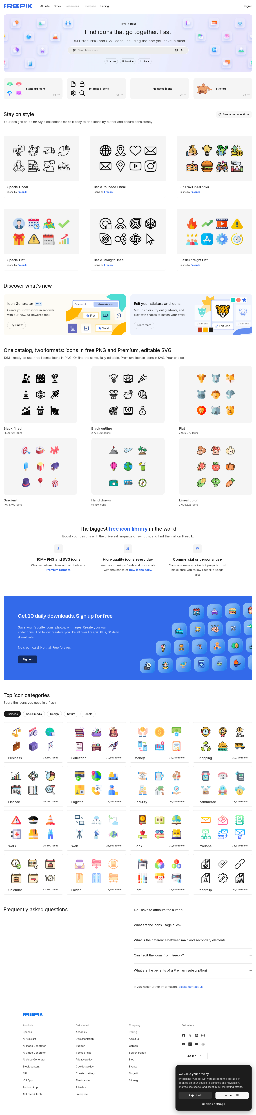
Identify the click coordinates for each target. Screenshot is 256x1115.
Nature (71, 714)
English (194, 1056)
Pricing (104, 6)
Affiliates (81, 1087)
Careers (134, 1045)
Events (133, 1066)
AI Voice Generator (34, 1059)
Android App (30, 1087)
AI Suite (45, 6)
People (88, 714)
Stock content (31, 1066)
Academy (81, 1031)
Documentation (85, 1038)
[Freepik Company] (33, 1013)
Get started (82, 1025)
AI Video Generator (34, 1052)
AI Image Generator (34, 1045)
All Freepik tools (32, 1094)
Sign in (248, 6)
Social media (34, 714)
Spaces (27, 1031)
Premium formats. (58, 570)
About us (134, 1038)
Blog (131, 1059)
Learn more (144, 324)
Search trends (137, 1052)
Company (134, 1025)
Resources (72, 6)
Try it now (16, 324)
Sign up (28, 659)
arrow (111, 61)
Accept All (232, 1095)
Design (54, 714)
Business (12, 714)
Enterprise (89, 6)
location (127, 61)
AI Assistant (29, 1038)
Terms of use (84, 1052)
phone (145, 61)
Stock (57, 6)
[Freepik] (18, 6)
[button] (73, 50)
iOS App (28, 1080)
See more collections (234, 114)
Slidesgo (134, 1080)
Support (80, 1045)
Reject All (195, 1095)
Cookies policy (85, 1066)
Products (28, 1025)
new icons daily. (140, 570)
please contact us (191, 986)
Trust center (83, 1080)
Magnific (134, 1073)
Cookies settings (86, 1073)
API (25, 1073)
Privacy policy (84, 1059)
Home (123, 23)
